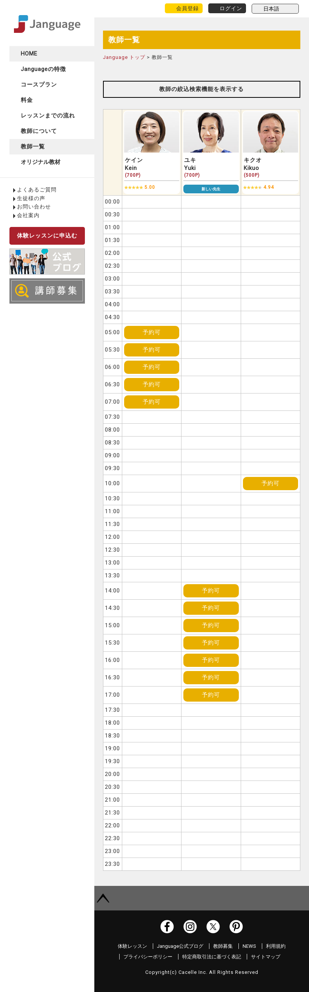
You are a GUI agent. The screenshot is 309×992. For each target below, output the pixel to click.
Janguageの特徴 (43, 69)
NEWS (249, 946)
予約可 (152, 332)
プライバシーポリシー (147, 957)
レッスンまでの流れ (48, 115)
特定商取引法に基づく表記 (211, 957)
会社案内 (28, 215)
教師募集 (223, 946)
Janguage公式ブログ (180, 946)
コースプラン (39, 84)
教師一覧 (33, 146)
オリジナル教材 (40, 162)
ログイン (231, 8)
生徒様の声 (31, 198)
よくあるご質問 (37, 190)
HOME (29, 53)
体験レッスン (132, 946)
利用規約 (276, 946)
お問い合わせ (34, 207)
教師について (39, 131)
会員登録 (187, 8)
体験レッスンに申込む (47, 235)
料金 (27, 100)
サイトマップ (265, 957)
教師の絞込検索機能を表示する (201, 89)
